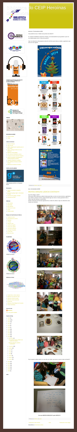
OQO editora (10, 203)
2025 (9, 318)
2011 (9, 365)
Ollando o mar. (10, 223)
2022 (9, 321)
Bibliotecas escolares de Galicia (14, 164)
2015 (9, 334)
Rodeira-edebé (10, 211)
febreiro (10, 357)
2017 (9, 331)
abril (10, 353)
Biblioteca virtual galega (12, 152)
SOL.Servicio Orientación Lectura (14, 154)
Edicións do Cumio (11, 208)
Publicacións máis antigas (64, 422)
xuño (10, 350)
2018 (9, 329)
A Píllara (9, 221)
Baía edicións (10, 206)
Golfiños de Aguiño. (11, 225)
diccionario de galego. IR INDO (13, 195)
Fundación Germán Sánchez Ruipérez (15, 155)
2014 (9, 336)
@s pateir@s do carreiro (12, 218)
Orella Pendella (10, 136)
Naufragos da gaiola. (11, 230)
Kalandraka (9, 204)
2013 (9, 361)
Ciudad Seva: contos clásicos (13, 295)
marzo (10, 355)
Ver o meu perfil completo (11, 312)
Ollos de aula (10, 145)
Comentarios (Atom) (39, 424)
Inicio (50, 422)
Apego (8, 138)
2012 (9, 363)
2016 (9, 332)
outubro (10, 348)
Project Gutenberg (11, 304)
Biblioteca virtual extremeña (13, 299)
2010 (9, 367)
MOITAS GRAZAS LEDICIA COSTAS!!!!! (43, 192)
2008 (9, 370)
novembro (11, 346)
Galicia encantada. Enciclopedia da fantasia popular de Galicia (14, 158)
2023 (9, 320)
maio (10, 351)
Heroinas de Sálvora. (11, 228)
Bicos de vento (10, 233)
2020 (9, 325)
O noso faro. (10, 231)
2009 (9, 369)
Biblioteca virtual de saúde (12, 298)
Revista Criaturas (11, 143)
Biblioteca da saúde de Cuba (13, 296)
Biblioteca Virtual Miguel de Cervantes (15, 303)
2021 (9, 323)
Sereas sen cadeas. (11, 226)
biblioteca (10, 310)
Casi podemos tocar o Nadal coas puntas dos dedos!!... (16, 340)
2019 (9, 327)
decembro (11, 338)
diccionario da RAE (11, 197)
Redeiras (9, 220)
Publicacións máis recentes (34, 422)
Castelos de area (11, 217)
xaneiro (10, 359)
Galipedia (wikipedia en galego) (14, 160)
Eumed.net (9, 301)
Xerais (8, 209)
